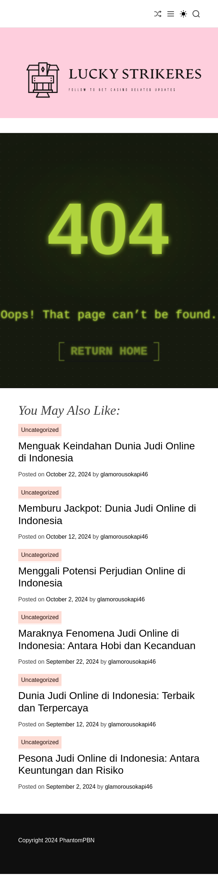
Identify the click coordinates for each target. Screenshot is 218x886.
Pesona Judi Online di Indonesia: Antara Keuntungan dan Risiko (108, 764)
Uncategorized (40, 430)
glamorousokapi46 (124, 474)
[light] (183, 14)
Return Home (109, 351)
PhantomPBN (77, 840)
